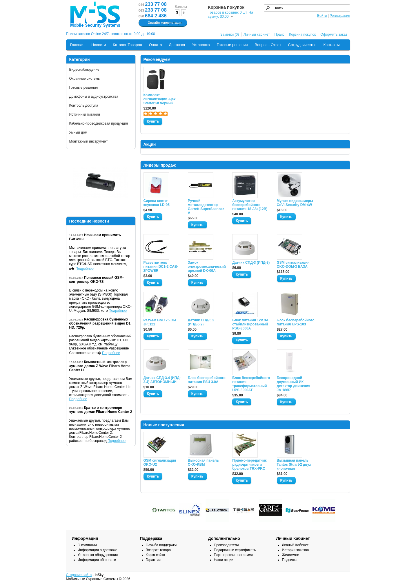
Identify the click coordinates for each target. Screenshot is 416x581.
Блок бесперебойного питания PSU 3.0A (207, 380)
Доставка (177, 45)
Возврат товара (158, 550)
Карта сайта (155, 555)
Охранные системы (85, 79)
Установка (201, 45)
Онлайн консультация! (162, 23)
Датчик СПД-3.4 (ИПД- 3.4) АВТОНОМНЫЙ (162, 380)
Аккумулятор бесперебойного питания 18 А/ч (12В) (249, 205)
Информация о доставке (97, 550)
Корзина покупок (302, 34)
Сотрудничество (302, 45)
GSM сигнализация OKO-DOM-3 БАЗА (293, 265)
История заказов (295, 550)
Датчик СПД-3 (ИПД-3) (251, 263)
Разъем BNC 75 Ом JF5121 (159, 322)
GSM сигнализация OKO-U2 (159, 462)
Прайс (279, 34)
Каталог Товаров (127, 45)
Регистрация (340, 16)
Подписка (289, 560)
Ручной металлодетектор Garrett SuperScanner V (206, 207)
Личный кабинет (257, 34)
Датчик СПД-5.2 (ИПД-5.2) (201, 322)
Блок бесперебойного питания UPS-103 (296, 322)
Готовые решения (232, 45)
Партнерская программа (233, 555)
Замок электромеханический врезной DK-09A (207, 267)
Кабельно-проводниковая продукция (98, 123)
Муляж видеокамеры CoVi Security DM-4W (295, 203)
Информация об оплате (97, 560)
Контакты (332, 45)
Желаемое (290, 555)
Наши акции (223, 560)
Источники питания (84, 114)
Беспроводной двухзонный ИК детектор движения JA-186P (293, 384)
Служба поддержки (161, 545)
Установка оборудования (98, 555)
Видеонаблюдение (84, 70)
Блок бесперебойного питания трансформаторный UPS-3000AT (251, 384)
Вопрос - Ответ (268, 45)
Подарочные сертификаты (235, 550)
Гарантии (153, 560)
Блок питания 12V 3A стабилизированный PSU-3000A (250, 324)
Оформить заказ (333, 34)
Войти (322, 16)
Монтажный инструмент (88, 141)
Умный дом (78, 132)
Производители (226, 545)
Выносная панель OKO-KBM (203, 462)
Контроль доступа (83, 105)
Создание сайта (79, 575)
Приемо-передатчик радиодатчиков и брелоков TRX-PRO (249, 464)
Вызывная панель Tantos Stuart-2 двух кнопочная (294, 464)
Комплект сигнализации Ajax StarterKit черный (159, 99)
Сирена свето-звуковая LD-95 (156, 203)
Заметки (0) (229, 34)
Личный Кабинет (295, 545)
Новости (98, 45)
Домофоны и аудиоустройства (93, 96)
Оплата (155, 45)
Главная (77, 45)
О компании (87, 545)
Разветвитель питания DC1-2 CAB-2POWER (160, 267)
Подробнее (85, 269)
